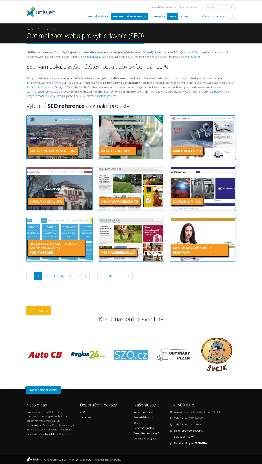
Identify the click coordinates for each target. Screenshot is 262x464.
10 (110, 276)
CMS (117, 459)
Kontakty (219, 16)
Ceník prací (86, 417)
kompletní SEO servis (56, 434)
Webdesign (101, 459)
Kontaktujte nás (105, 96)
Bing (43, 87)
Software (156, 16)
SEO (172, 16)
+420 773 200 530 (190, 7)
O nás (202, 16)
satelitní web (92, 56)
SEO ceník (194, 56)
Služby (42, 29)
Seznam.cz (32, 87)
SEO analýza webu (152, 52)
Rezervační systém (144, 428)
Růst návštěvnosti (143, 417)
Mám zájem (39, 310)
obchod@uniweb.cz (163, 7)
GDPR (67, 459)
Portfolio (187, 16)
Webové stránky (98, 16)
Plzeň (75, 459)
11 (120, 276)
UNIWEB (191, 437)
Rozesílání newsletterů (146, 433)
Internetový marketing (128, 16)
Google (59, 87)
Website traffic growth (146, 438)
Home (30, 29)
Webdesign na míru (144, 412)
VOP (82, 412)
